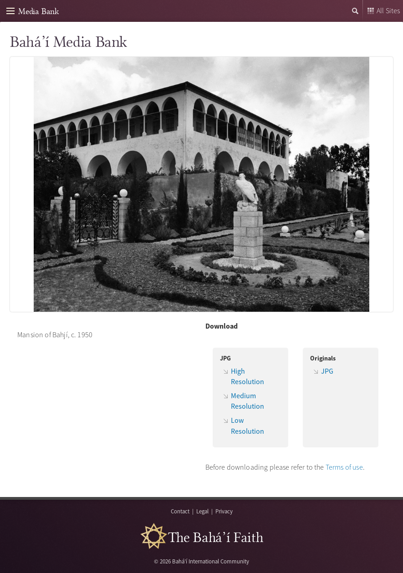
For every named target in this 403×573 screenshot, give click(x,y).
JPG (327, 370)
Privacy (224, 511)
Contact (180, 511)
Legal (202, 511)
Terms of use (344, 467)
